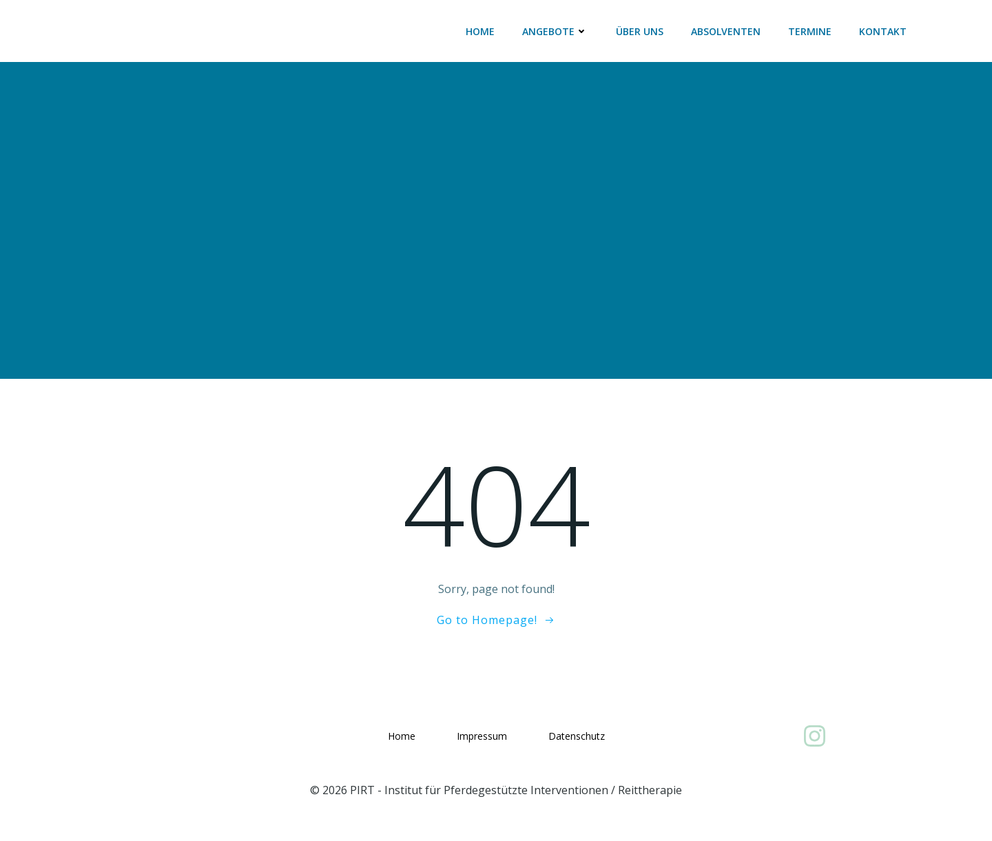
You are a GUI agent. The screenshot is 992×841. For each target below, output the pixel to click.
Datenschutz (576, 736)
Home (480, 31)
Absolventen (726, 31)
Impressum (482, 736)
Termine (809, 31)
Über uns (639, 31)
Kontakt (883, 31)
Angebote (555, 31)
